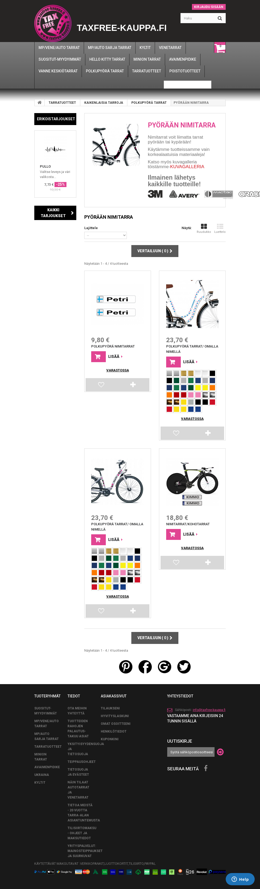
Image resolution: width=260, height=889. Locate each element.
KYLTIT (39, 780)
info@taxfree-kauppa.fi (209, 707)
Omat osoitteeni (116, 721)
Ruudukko (204, 229)
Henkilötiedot (114, 729)
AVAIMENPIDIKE (47, 765)
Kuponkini (110, 737)
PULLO (45, 166)
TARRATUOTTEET (62, 103)
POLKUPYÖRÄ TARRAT (149, 103)
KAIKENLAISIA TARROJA (103, 103)
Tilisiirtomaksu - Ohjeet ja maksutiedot (82, 831)
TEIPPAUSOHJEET (82, 759)
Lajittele (91, 228)
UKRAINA (41, 772)
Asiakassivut (114, 694)
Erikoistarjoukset (56, 119)
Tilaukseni (110, 706)
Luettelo (220, 229)
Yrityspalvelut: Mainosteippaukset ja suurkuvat (85, 848)
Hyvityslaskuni (115, 714)
